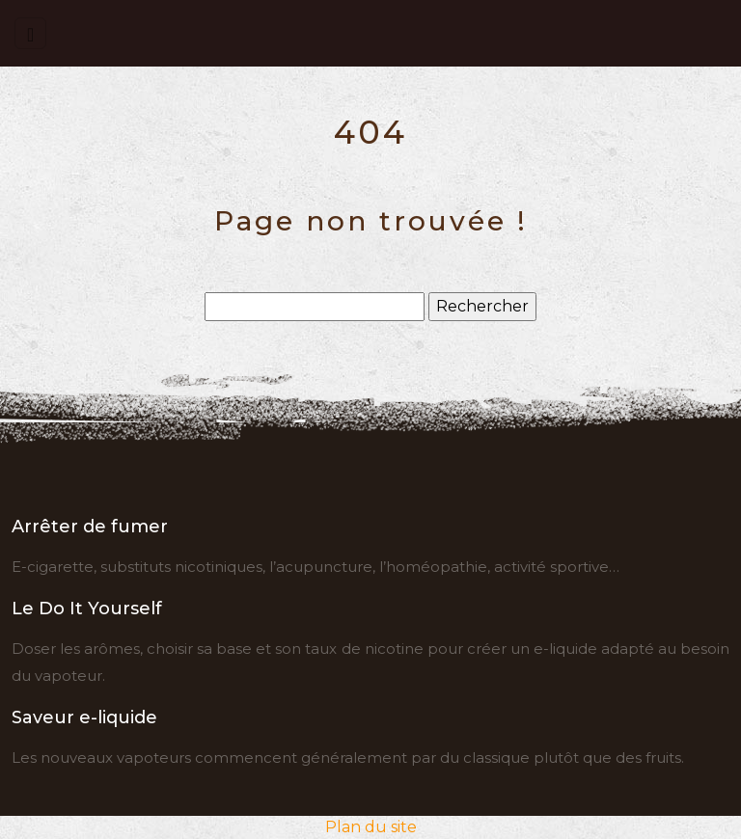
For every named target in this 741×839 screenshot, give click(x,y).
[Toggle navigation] (30, 33)
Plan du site (371, 827)
